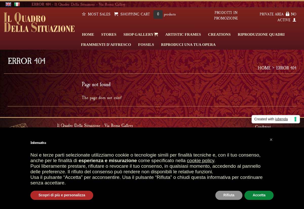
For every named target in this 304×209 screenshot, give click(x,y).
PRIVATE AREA (275, 14)
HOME (88, 34)
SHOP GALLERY (140, 34)
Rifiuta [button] (229, 195)
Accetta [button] (259, 195)
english (8, 4)
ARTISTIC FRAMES (183, 34)
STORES (109, 34)
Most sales (96, 14)
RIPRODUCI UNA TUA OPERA (188, 44)
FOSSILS (146, 44)
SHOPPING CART (132, 14)
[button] (271, 140)
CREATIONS (219, 34)
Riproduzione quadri (261, 34)
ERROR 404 (286, 68)
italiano (17, 4)
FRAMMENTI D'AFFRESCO (106, 44)
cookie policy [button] (200, 160)
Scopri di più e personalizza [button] (62, 195)
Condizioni (263, 126)
